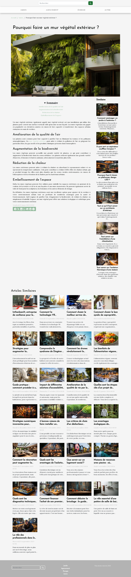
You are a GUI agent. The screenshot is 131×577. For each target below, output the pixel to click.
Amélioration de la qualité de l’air (51, 107)
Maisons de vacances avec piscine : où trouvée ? (104, 463)
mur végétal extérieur (37, 141)
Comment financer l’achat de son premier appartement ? (51, 502)
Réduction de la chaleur (51, 112)
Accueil (13, 18)
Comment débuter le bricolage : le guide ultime (77, 502)
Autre (107, 10)
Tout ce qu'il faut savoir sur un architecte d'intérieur (107, 208)
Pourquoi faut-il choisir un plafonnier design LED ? (107, 177)
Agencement (52, 10)
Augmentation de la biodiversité (51, 109)
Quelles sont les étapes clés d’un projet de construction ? (105, 388)
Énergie (81, 10)
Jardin (24, 10)
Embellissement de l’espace (51, 115)
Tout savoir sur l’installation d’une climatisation (107, 239)
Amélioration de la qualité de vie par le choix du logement (77, 388)
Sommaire (52, 103)
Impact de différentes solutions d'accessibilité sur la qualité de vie (51, 388)
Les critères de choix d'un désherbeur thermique (77, 424)
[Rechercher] (63, 3)
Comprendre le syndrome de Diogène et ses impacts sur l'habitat (52, 351)
